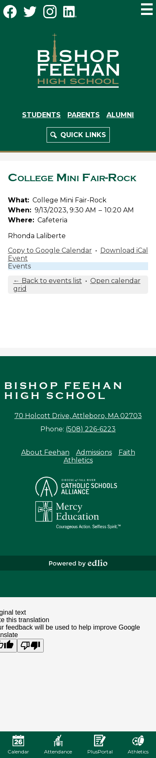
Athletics (78, 460)
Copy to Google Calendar (50, 250)
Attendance (58, 745)
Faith (127, 452)
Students (41, 115)
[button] (78, 135)
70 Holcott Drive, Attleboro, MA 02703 (78, 416)
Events (19, 266)
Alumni (120, 115)
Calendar (18, 745)
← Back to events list (47, 281)
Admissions (94, 452)
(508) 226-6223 (91, 429)
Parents (83, 115)
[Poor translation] (30, 645)
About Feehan (45, 452)
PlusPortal (100, 745)
